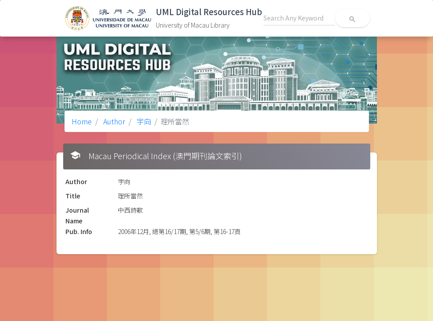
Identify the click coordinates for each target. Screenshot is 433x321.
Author (113, 121)
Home (82, 121)
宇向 (143, 121)
